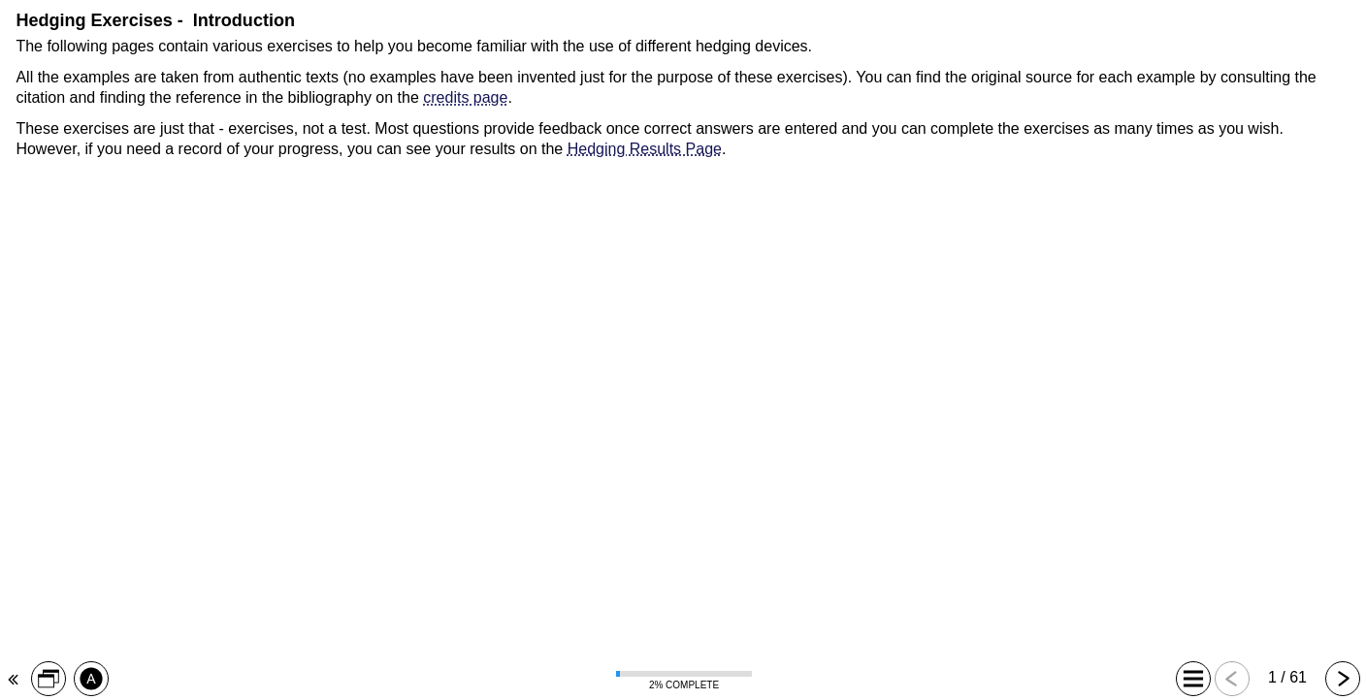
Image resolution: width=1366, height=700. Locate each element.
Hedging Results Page (645, 149)
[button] (48, 678)
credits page (465, 97)
